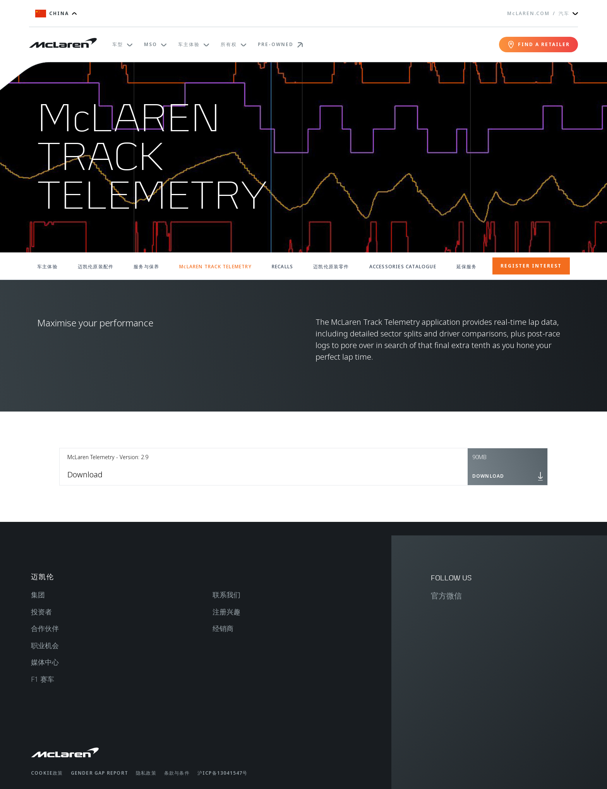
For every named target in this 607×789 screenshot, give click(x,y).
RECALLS (282, 266)
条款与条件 (177, 773)
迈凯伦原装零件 (331, 266)
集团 (38, 594)
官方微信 (446, 595)
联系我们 (226, 594)
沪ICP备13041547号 (222, 773)
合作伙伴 (45, 628)
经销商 (223, 628)
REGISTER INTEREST (531, 265)
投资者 (41, 611)
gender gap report (99, 773)
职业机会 (45, 645)
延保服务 (466, 266)
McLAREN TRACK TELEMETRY (215, 266)
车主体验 (47, 266)
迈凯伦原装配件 (95, 266)
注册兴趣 (226, 611)
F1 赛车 (42, 679)
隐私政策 (146, 773)
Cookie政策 (47, 773)
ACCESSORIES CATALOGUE (402, 266)
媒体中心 (45, 662)
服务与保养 (146, 266)
